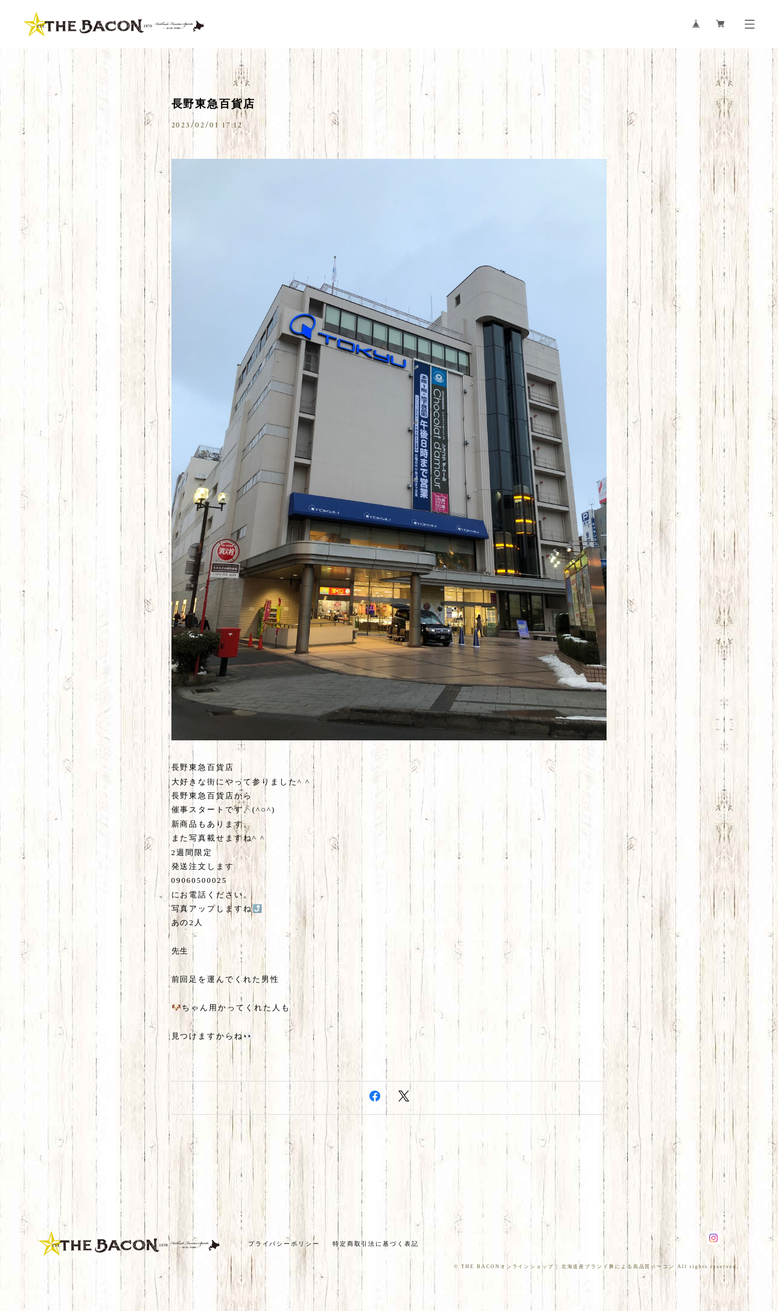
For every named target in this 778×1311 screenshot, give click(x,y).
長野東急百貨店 (213, 104)
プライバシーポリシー (284, 1243)
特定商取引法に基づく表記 (376, 1243)
